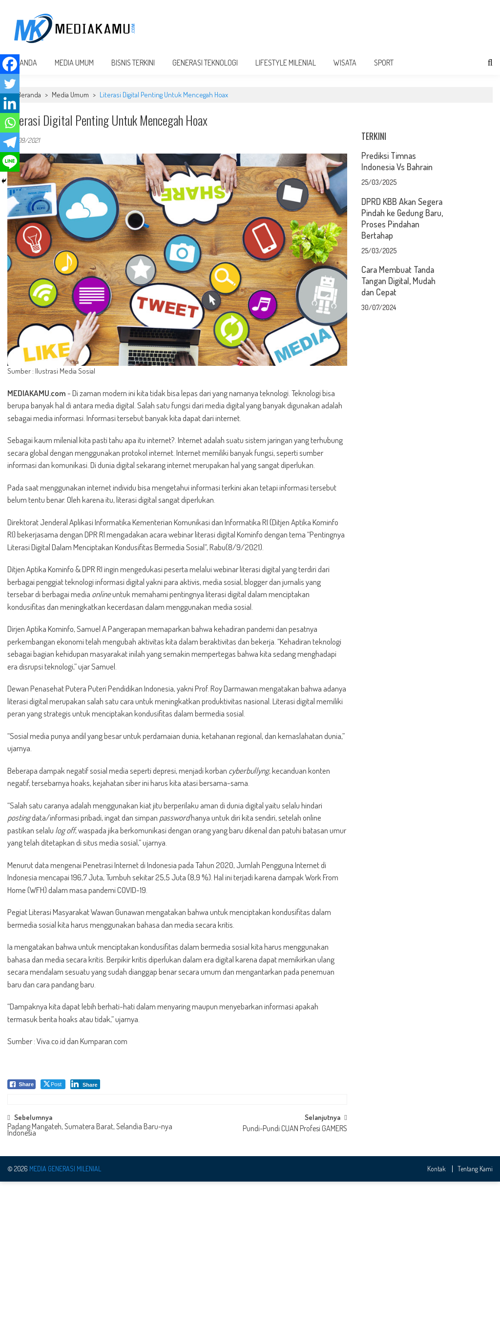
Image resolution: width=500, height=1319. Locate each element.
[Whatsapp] (10, 123)
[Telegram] (10, 142)
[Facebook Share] (21, 1096)
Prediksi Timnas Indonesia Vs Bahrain (397, 295)
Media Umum (74, 74)
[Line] (10, 162)
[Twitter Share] (53, 1096)
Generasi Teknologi (205, 74)
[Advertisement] (325, 30)
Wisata (344, 74)
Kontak (436, 1305)
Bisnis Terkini (133, 74)
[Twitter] (10, 83)
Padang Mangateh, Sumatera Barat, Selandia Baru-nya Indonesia (89, 1267)
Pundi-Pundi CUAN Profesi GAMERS (295, 1266)
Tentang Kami (475, 1305)
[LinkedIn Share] (85, 1096)
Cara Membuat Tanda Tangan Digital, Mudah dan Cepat (398, 414)
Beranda (29, 106)
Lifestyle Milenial (285, 74)
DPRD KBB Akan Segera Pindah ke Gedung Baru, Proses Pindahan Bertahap (402, 352)
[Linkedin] (10, 103)
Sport (384, 74)
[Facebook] (10, 64)
